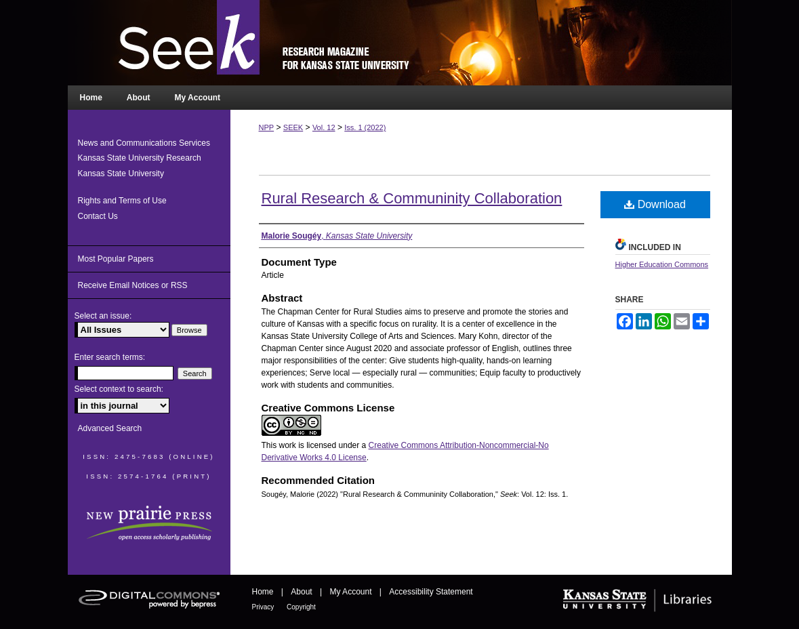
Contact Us (98, 216)
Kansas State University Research (139, 158)
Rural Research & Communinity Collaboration (412, 198)
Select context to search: (119, 389)
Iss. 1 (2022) (365, 127)
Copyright (301, 607)
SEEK (293, 127)
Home (264, 591)
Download (655, 204)
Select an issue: (103, 316)
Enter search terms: (110, 357)
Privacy (264, 607)
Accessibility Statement (430, 591)
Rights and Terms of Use (122, 200)
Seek (400, 42)
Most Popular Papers (116, 259)
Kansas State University (121, 173)
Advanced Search (110, 428)
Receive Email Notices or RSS (133, 285)
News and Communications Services (144, 143)
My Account (351, 591)
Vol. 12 (323, 127)
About (302, 591)
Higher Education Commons (662, 264)
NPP (266, 127)
